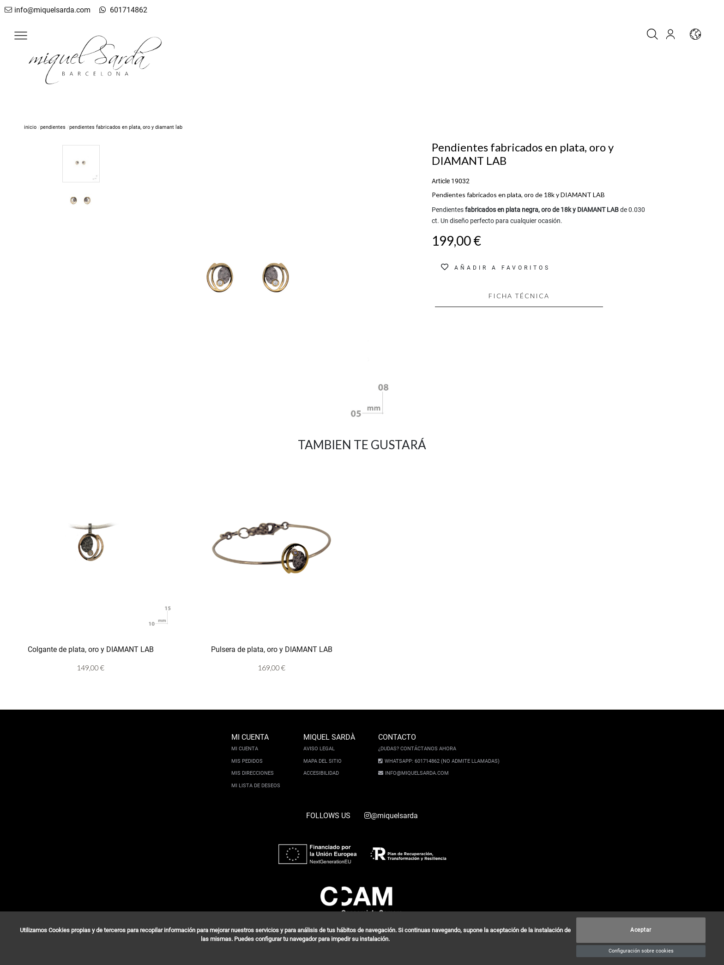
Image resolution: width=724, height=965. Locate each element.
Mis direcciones (255, 773)
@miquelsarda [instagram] (391, 815)
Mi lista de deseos (258, 786)
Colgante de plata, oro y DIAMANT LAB (91, 649)
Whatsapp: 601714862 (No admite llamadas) (439, 761)
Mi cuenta (247, 749)
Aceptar (641, 930)
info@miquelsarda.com (45, 10)
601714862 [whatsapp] (113, 10)
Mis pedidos (249, 761)
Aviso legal (321, 749)
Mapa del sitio (325, 761)
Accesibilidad (323, 773)
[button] (21, 35)
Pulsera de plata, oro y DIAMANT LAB (271, 649)
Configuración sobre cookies (641, 951)
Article (441, 181)
